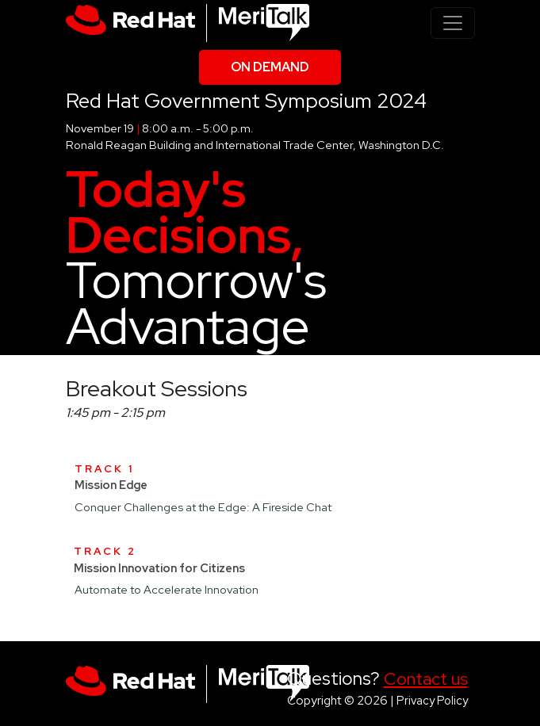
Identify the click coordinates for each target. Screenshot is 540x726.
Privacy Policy (432, 700)
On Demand (270, 67)
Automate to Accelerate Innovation (167, 589)
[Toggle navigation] (453, 23)
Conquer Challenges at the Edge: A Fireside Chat (203, 506)
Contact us (426, 678)
